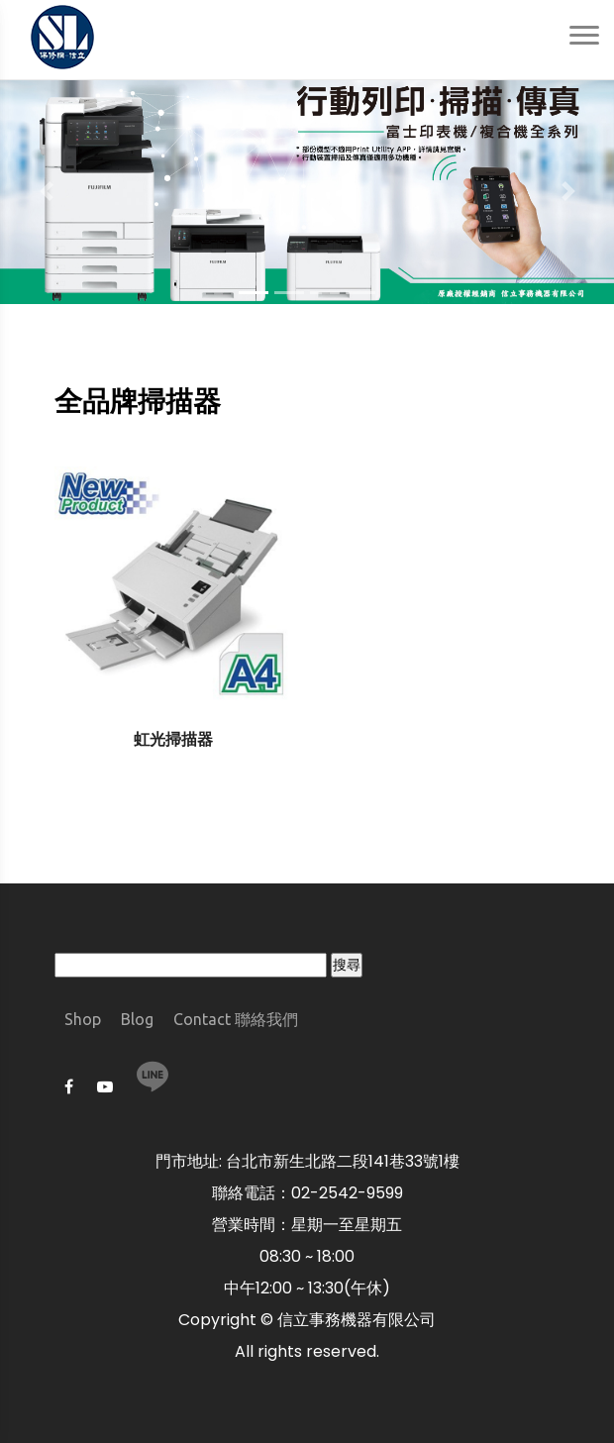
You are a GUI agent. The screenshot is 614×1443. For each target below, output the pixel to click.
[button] (46, 191)
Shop (82, 1019)
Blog (137, 1019)
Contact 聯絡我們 (235, 1019)
